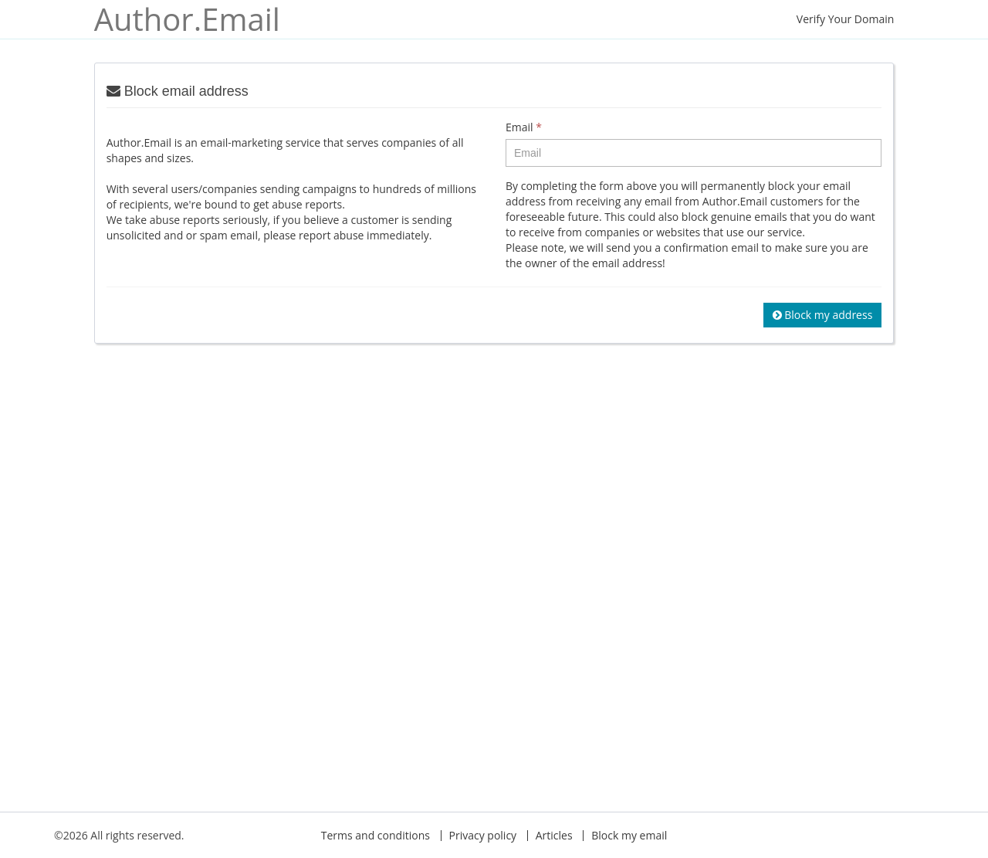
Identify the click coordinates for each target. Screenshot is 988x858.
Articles (554, 835)
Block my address (822, 314)
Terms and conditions (375, 835)
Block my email (629, 835)
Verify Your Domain (845, 19)
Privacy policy (483, 835)
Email (524, 127)
